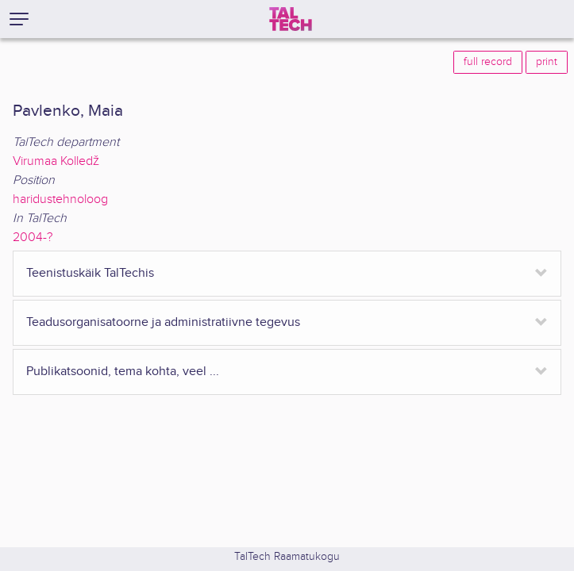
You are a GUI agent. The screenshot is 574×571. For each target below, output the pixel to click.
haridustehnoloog (60, 199)
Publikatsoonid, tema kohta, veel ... (122, 371)
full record (488, 62)
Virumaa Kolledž (56, 161)
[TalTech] (290, 19)
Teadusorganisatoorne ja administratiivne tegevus (163, 322)
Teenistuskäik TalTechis (90, 273)
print (546, 62)
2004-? (32, 237)
